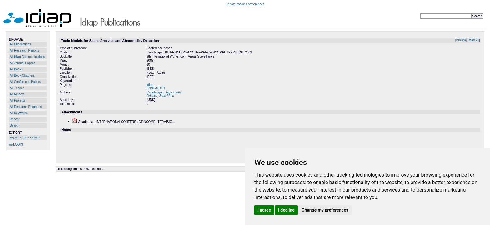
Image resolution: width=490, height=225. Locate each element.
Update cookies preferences (245, 4)
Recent (15, 119)
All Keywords (19, 113)
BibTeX (461, 40)
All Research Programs (26, 106)
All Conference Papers (25, 81)
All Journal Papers (22, 63)
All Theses (17, 88)
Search (15, 125)
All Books (16, 69)
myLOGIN (16, 144)
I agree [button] (264, 210)
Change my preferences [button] (325, 210)
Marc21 (474, 40)
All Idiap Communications (27, 56)
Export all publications (25, 137)
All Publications (20, 44)
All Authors (17, 94)
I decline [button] (286, 210)
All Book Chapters (22, 75)
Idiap (150, 85)
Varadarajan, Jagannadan (164, 92)
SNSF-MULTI (156, 88)
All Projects (17, 100)
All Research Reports (24, 50)
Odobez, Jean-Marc (160, 96)
